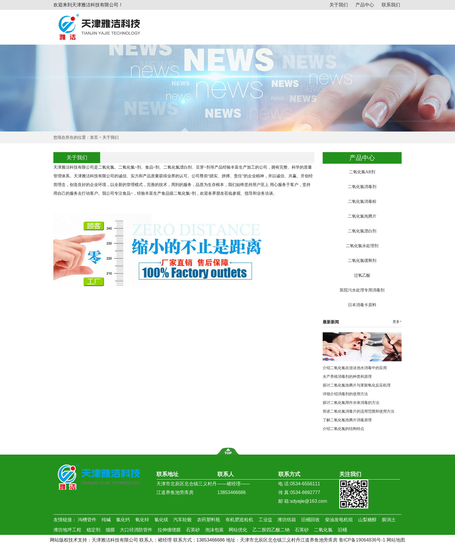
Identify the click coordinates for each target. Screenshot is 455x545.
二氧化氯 (323, 529)
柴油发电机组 (339, 519)
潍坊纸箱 (286, 519)
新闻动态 (276, 25)
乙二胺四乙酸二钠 (271, 529)
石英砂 (193, 529)
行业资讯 (311, 25)
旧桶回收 (310, 519)
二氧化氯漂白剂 (362, 231)
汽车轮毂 (182, 519)
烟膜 (110, 529)
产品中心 (364, 4)
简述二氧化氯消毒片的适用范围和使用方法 (358, 411)
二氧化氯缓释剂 (362, 260)
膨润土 (389, 519)
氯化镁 (161, 519)
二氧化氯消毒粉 (362, 201)
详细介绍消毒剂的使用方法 (345, 394)
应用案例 (347, 25)
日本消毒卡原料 (362, 305)
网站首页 (169, 25)
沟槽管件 (87, 519)
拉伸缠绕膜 (169, 529)
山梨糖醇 (367, 519)
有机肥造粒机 (239, 519)
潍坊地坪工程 (67, 529)
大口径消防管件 (136, 529)
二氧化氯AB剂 (362, 172)
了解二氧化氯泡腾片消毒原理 (347, 420)
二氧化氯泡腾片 (362, 216)
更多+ (397, 322)
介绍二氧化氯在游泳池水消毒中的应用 (355, 368)
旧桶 (342, 529)
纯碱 (106, 519)
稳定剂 (93, 529)
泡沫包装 (214, 529)
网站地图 (396, 539)
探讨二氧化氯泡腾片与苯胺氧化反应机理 (357, 385)
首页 (94, 137)
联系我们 (391, 4)
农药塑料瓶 (208, 519)
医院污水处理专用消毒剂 (362, 290)
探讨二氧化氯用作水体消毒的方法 (351, 402)
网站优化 (238, 529)
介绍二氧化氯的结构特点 (343, 428)
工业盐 (265, 519)
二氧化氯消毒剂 (362, 187)
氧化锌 (142, 519)
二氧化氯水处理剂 (362, 246)
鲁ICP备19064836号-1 (362, 539)
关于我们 (338, 4)
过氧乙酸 (362, 275)
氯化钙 (123, 519)
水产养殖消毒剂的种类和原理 (347, 376)
